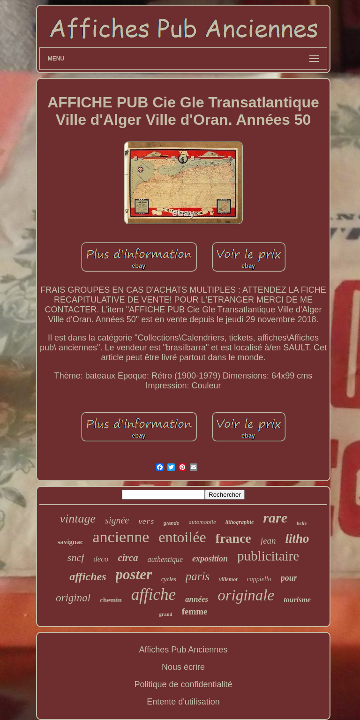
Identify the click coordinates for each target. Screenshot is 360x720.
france (233, 538)
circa (128, 557)
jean (268, 541)
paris (198, 576)
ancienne (120, 537)
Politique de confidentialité (183, 684)
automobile (202, 521)
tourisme (297, 600)
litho (297, 538)
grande (171, 523)
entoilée (182, 537)
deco (100, 558)
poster (134, 574)
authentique (165, 559)
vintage (78, 518)
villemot (228, 579)
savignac (70, 542)
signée (117, 520)
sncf (76, 557)
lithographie (239, 522)
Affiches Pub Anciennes (183, 649)
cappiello (259, 579)
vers (146, 522)
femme (195, 611)
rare (275, 517)
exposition (210, 558)
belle (302, 523)
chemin (111, 600)
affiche (153, 594)
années (196, 599)
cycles (168, 579)
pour (289, 578)
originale (246, 595)
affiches (87, 576)
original (73, 598)
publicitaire (268, 555)
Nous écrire (183, 667)
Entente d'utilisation (183, 701)
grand (165, 614)
